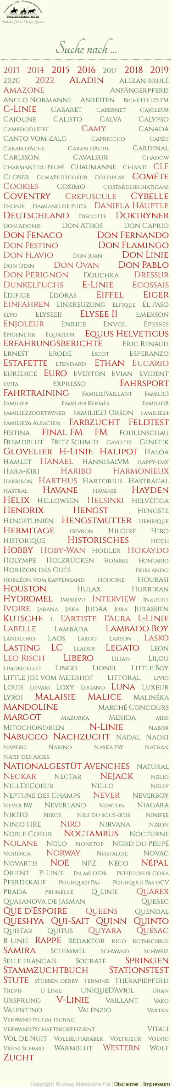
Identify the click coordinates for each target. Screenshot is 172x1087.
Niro (70, 824)
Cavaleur (90, 157)
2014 (35, 70)
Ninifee (157, 815)
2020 (11, 81)
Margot (22, 717)
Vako (161, 1001)
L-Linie (153, 618)
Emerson (152, 315)
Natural (153, 767)
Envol (115, 324)
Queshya (23, 921)
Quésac (152, 930)
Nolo (56, 844)
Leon (159, 648)
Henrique (154, 521)
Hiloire (122, 531)
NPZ (89, 863)
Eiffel (110, 295)
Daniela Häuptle (131, 205)
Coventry (27, 196)
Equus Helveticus (127, 334)
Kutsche (23, 618)
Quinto (151, 921)
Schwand (115, 951)
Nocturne (149, 834)
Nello (102, 786)
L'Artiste (79, 618)
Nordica (17, 854)
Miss (162, 718)
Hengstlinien (28, 521)
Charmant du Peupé (33, 167)
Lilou (158, 658)
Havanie (105, 491)
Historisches (98, 540)
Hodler (106, 551)
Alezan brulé (144, 81)
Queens (101, 911)
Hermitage (29, 530)
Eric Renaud (145, 344)
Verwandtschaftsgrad (39, 1020)
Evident (154, 374)
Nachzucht (81, 737)
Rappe (48, 940)
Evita (10, 384)
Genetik (154, 442)
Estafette (25, 363)
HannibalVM (105, 462)
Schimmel (68, 951)
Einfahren (26, 304)
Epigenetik (19, 335)
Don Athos (82, 226)
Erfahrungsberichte (53, 343)
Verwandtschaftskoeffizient (49, 1029)
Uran (160, 991)
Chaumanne (93, 167)
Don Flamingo (133, 245)
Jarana (47, 609)
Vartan (158, 1011)
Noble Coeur (27, 834)
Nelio (160, 777)
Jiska (72, 609)
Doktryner (142, 215)
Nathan (157, 747)
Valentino (22, 1010)
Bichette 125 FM (146, 101)
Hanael (56, 461)
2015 (60, 70)
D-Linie (14, 206)
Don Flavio (28, 255)
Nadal (128, 737)
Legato (122, 648)
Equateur (60, 335)
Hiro (160, 531)
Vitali (158, 1029)
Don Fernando (133, 235)
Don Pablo (143, 265)
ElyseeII (48, 315)
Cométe (150, 176)
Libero (78, 658)
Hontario (154, 561)
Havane (60, 490)
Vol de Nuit (25, 1038)
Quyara (105, 930)
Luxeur (155, 687)
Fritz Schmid (75, 442)
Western (121, 1048)
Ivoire (16, 608)
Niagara (153, 805)
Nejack (116, 776)
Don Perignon (35, 275)
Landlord (19, 639)
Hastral (15, 491)
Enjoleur (23, 324)
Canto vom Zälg (35, 138)
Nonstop (90, 844)
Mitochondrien (33, 728)
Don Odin (18, 266)
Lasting (21, 648)
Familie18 (155, 404)
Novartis (20, 863)
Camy (94, 128)
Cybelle (150, 196)
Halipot (119, 452)
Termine (96, 981)
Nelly (160, 786)
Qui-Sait (70, 921)
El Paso (155, 304)
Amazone (23, 90)
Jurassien (151, 609)
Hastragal (148, 481)
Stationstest (139, 970)
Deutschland (36, 215)
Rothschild (151, 941)
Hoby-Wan (62, 550)
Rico (118, 941)
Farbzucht (94, 422)
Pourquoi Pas (79, 883)
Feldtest (148, 422)
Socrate (91, 961)
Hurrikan (150, 589)
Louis (13, 687)
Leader (84, 649)
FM (100, 432)
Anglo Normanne (37, 100)
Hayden (150, 490)
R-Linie (15, 941)
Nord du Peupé (140, 844)
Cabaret (66, 110)
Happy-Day (153, 462)
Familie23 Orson (103, 413)
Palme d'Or (90, 873)
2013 (11, 70)
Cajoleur (154, 110)
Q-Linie (104, 892)
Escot (100, 354)
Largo (87, 639)
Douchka (101, 275)
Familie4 (15, 404)
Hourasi (153, 580)
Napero (15, 747)
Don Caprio (146, 226)
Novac (156, 853)
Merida (122, 718)
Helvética (150, 501)
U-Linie (51, 991)
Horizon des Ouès (37, 570)
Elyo (10, 315)
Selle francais (29, 961)
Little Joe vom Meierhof (48, 678)
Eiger (156, 295)
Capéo (159, 139)
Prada (15, 892)
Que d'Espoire (35, 911)
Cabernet (111, 110)
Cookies (21, 186)
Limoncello (22, 669)
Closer (16, 177)
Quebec (155, 901)
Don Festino (30, 245)
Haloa (156, 452)
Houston (24, 589)
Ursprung (22, 1000)
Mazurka (75, 718)
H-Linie (76, 452)
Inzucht (156, 600)
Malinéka (151, 697)
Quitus (60, 931)
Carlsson (21, 157)
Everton (89, 374)
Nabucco (25, 737)
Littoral (123, 678)
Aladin (86, 80)
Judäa (96, 609)
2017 (110, 71)
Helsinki (105, 500)
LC (57, 648)
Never (106, 795)
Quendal (152, 911)
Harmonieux (141, 471)
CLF (161, 166)
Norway (63, 853)
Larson (120, 639)
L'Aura (117, 618)
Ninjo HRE (22, 824)
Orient (16, 873)
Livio (161, 678)
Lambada (71, 629)
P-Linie (51, 873)
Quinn (111, 921)
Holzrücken (70, 560)
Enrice (73, 324)
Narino (60, 747)
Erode (60, 354)
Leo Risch (24, 658)
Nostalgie (112, 854)
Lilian (120, 659)
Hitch (160, 541)
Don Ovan (76, 265)
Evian (122, 374)
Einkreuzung (80, 304)
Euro (55, 373)
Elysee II (99, 314)
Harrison (18, 482)
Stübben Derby (56, 981)
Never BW (17, 806)
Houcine (111, 580)
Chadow (155, 158)
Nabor (159, 728)
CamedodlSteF (26, 129)
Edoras (63, 295)
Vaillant (121, 1000)
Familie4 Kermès (85, 404)
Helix (16, 500)
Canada (154, 129)
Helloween (58, 501)
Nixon (159, 825)
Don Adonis (22, 226)
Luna (123, 687)
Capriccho (108, 139)
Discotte (92, 217)
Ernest (15, 354)
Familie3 (156, 394)
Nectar (68, 777)
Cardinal (151, 148)
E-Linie (98, 285)
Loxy (65, 687)
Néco (118, 863)
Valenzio (94, 1010)
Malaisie (55, 697)
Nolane (20, 843)
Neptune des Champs (41, 795)
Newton (112, 806)
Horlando (152, 570)
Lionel (104, 668)
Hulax (89, 589)
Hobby (18, 550)
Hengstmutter (96, 520)
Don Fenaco (32, 235)
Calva (111, 119)
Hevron (81, 531)
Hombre (116, 561)
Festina (16, 433)
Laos (56, 638)
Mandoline (30, 707)
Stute (16, 980)
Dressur (151, 275)
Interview (114, 599)
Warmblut (73, 1048)
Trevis (12, 991)
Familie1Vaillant (107, 394)
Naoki (157, 737)
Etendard (70, 364)
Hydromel (28, 599)
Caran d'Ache (24, 149)
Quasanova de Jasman (44, 901)
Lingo (66, 668)
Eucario (150, 363)
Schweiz (156, 951)
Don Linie (145, 255)
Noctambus (91, 833)
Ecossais (150, 285)
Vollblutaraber (78, 1039)
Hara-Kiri (21, 471)
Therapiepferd (142, 981)
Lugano (93, 688)
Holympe (19, 560)
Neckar (19, 776)
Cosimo (71, 187)
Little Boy (150, 668)
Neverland (65, 805)
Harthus (58, 480)
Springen (147, 960)
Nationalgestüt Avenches (66, 766)
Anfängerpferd (139, 90)
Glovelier (27, 452)
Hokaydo (148, 550)
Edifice (16, 295)
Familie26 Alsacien (31, 423)
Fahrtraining (36, 393)
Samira (19, 950)
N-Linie (106, 727)
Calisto (67, 119)
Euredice (20, 374)
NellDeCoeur (28, 786)
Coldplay (109, 178)
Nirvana (114, 824)
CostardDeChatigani (136, 187)
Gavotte (119, 443)
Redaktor (86, 941)
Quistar (18, 931)
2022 (44, 80)
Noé (59, 863)
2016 (86, 70)
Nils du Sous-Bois (103, 815)
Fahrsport (144, 383)
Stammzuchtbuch (46, 970)
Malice (105, 697)
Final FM (62, 432)
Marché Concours (133, 707)
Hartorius (102, 481)
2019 (159, 70)
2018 (133, 70)
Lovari (40, 688)
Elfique (124, 305)
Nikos (52, 815)
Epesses (156, 324)
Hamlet (17, 462)
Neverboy (151, 795)
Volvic (158, 1039)
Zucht (18, 1058)
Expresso (69, 384)
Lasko (156, 638)
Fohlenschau (144, 433)
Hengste (153, 511)
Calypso (154, 119)
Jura (121, 609)
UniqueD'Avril (107, 990)
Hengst (90, 510)
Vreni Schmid (23, 1049)
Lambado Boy (137, 629)
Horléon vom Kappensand (44, 580)
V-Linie (72, 1000)
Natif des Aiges (26, 757)
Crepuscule (91, 196)
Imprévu (73, 600)
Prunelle (59, 892)
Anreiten (97, 100)
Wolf (159, 1048)
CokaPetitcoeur (62, 178)
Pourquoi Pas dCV (141, 883)
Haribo (76, 471)
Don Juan (87, 256)
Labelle (19, 629)
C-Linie (20, 109)
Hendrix (23, 510)
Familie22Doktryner (34, 413)
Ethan (109, 363)
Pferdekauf (24, 882)
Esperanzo (149, 354)
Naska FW (108, 747)
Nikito (15, 815)
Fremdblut (23, 442)
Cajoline (19, 119)
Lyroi (13, 697)
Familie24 (155, 413)
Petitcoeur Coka (143, 873)
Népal (155, 863)
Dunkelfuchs (33, 285)
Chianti (135, 167)
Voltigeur (125, 1039)
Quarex (152, 891)
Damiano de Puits (59, 206)
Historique (24, 541)
